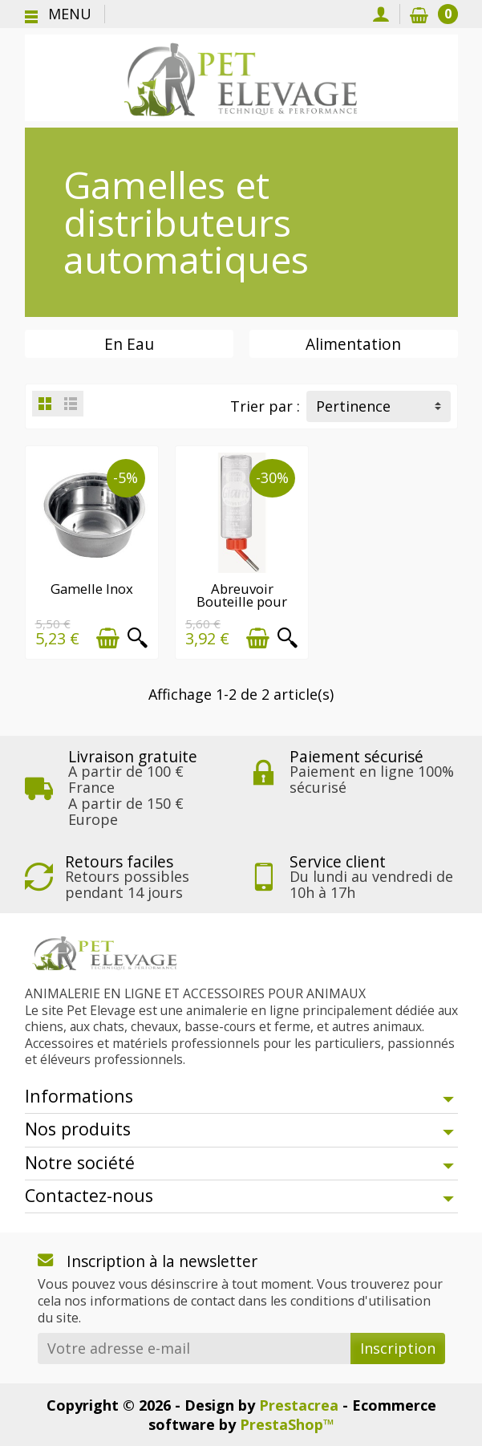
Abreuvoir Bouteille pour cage (241, 601)
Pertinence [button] (353, 406)
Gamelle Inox (91, 588)
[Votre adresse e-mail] (194, 1347)
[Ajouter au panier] (107, 637)
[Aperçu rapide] (137, 637)
